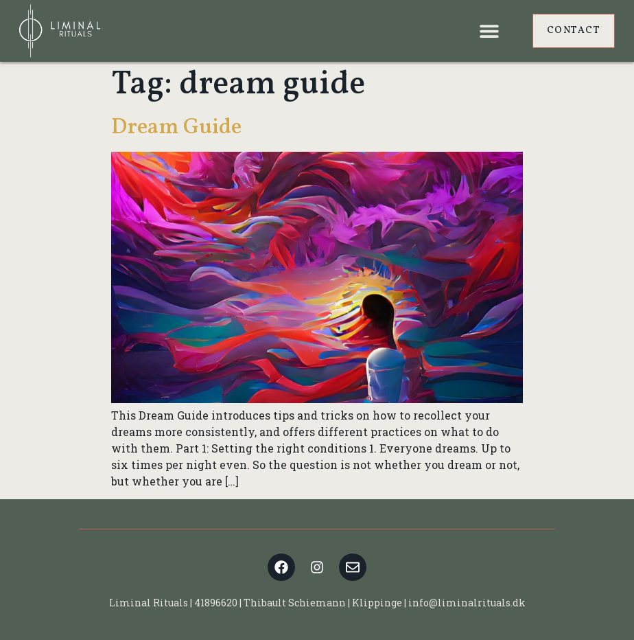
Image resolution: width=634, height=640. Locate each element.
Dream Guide (176, 128)
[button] (489, 31)
